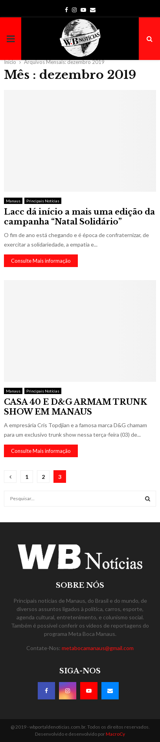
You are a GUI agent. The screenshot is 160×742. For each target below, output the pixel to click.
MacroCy (115, 734)
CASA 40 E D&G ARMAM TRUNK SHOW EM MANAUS (75, 407)
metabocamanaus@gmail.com (98, 648)
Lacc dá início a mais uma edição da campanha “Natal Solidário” (79, 216)
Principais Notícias (42, 200)
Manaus (13, 200)
